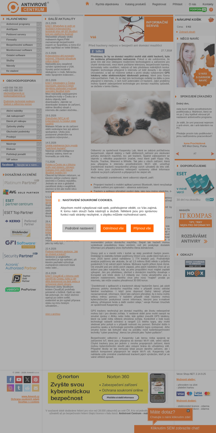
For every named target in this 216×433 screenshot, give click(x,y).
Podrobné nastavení (79, 228)
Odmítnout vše (113, 228)
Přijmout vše (142, 228)
